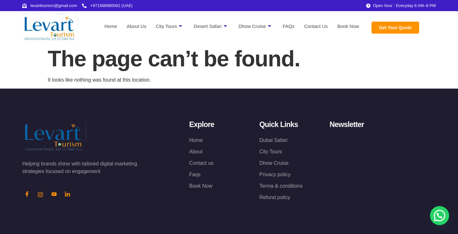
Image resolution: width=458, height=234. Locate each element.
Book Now (348, 26)
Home (110, 26)
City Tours (169, 26)
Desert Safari (210, 26)
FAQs (289, 26)
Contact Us (316, 26)
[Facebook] (27, 195)
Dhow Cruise (255, 26)
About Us (136, 26)
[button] (439, 215)
